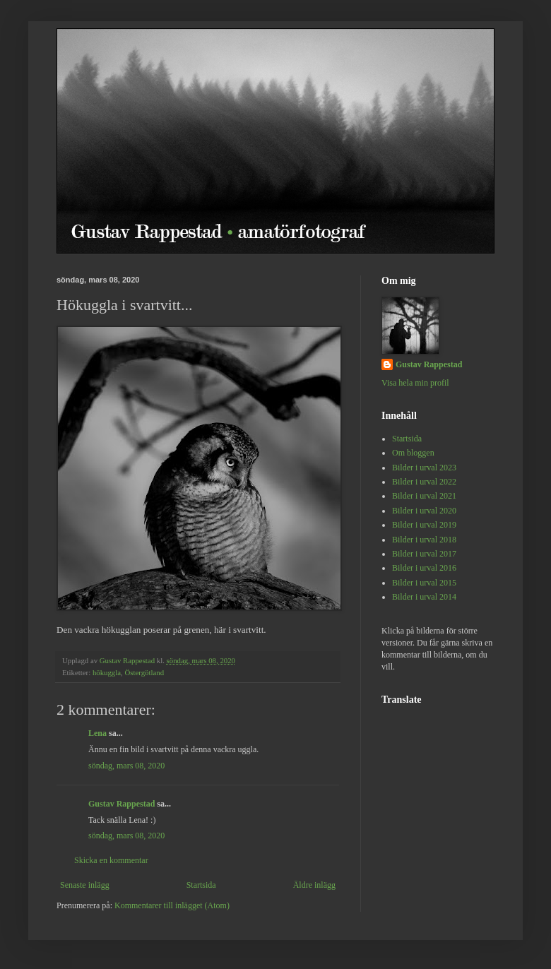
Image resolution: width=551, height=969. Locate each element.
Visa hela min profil (415, 383)
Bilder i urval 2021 (424, 496)
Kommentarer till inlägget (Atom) (172, 905)
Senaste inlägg (84, 885)
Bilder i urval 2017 (424, 554)
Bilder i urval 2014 (424, 597)
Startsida (201, 885)
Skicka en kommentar (111, 860)
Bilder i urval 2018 (424, 540)
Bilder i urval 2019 (424, 525)
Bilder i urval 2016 (424, 568)
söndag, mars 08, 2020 (126, 766)
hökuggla (107, 672)
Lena (97, 733)
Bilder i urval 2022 (424, 482)
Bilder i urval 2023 (424, 467)
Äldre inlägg (314, 885)
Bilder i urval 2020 (424, 511)
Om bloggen (413, 453)
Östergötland (144, 672)
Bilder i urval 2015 (424, 583)
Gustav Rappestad (121, 804)
